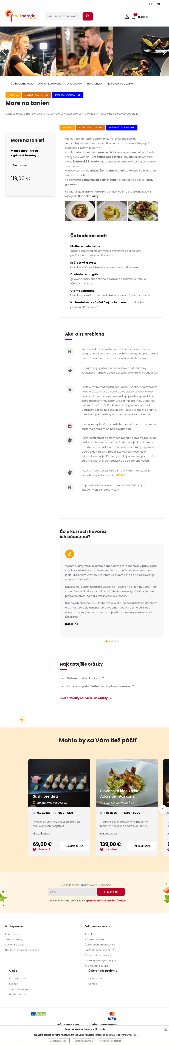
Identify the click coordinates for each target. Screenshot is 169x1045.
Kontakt (88, 934)
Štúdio (88, 944)
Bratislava (90, 885)
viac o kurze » (41, 833)
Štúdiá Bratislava (94, 939)
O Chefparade (17, 978)
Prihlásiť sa (111, 891)
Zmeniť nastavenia (83, 1041)
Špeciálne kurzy (88, 196)
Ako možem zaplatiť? (96, 966)
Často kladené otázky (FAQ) (100, 950)
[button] (164, 51)
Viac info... (133, 1035)
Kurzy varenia (13, 934)
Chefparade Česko (67, 1024)
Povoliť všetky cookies (110, 1041)
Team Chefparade (20, 989)
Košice (105, 885)
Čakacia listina (74, 846)
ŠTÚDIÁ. (121, 475)
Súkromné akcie (14, 944)
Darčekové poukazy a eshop (22, 950)
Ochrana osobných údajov (100, 960)
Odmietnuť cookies (59, 1041)
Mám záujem (21, 165)
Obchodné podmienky (97, 955)
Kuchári (13, 983)
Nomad (92, 983)
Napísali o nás (17, 994)
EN (158, 4)
